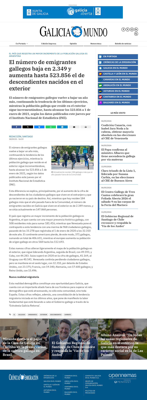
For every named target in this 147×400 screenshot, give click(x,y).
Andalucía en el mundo (71, 382)
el (14, 315)
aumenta (68, 315)
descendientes (55, 315)
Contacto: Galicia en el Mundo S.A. (93, 377)
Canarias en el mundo (71, 377)
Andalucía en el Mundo (114, 85)
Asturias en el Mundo (113, 91)
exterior (43, 315)
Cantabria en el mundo (71, 388)
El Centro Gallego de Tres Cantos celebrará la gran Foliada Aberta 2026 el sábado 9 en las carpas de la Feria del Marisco (118, 198)
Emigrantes (32, 315)
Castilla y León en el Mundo (117, 74)
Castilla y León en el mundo (51, 386)
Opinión (73, 43)
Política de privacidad (90, 392)
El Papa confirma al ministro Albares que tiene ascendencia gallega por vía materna (118, 154)
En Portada (22, 43)
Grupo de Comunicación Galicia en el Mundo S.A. (94, 384)
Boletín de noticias (123, 43)
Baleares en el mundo (71, 393)
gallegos (21, 315)
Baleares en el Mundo (114, 103)
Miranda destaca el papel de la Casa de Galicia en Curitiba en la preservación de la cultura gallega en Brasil (24, 347)
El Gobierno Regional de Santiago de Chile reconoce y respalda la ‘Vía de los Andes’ (117, 221)
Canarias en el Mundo (114, 80)
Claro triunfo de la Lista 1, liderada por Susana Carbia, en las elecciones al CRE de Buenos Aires (118, 175)
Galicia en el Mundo (113, 68)
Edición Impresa (48, 43)
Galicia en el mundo (52, 381)
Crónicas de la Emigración (117, 62)
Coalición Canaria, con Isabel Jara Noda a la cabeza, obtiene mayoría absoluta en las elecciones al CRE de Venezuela (118, 131)
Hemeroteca (95, 43)
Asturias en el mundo (50, 391)
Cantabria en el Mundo (114, 97)
